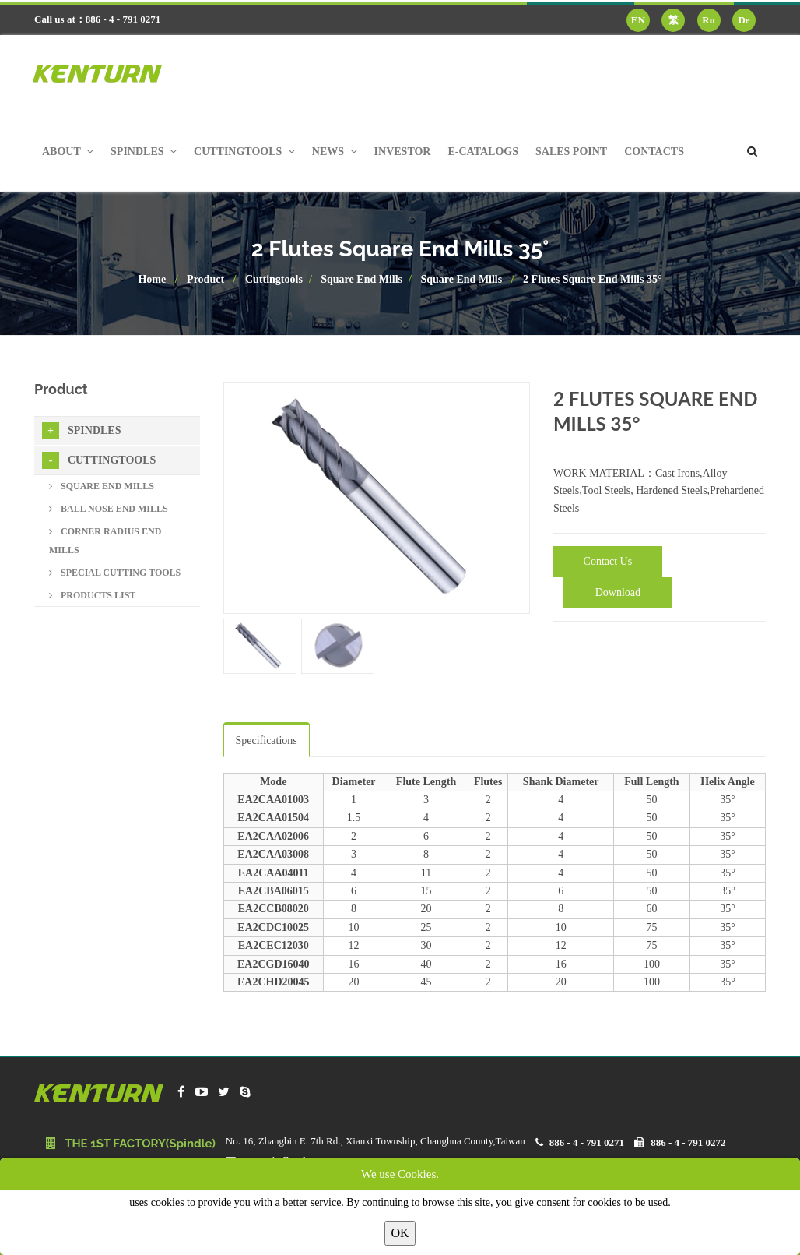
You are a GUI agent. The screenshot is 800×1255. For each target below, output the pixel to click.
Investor (402, 151)
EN (638, 20)
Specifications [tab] (266, 740)
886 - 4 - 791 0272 (688, 1142)
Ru (708, 20)
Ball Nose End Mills (108, 508)
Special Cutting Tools (115, 572)
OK (400, 1232)
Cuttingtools (274, 279)
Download (617, 592)
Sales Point (571, 151)
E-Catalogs (482, 151)
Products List (92, 595)
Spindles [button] (144, 151)
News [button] (334, 151)
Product (205, 279)
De (743, 20)
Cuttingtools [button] (244, 151)
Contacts (654, 151)
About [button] (67, 151)
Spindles (81, 430)
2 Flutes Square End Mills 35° (592, 279)
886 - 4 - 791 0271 (586, 1142)
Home (152, 279)
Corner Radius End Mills (105, 540)
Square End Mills (361, 279)
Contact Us (608, 561)
